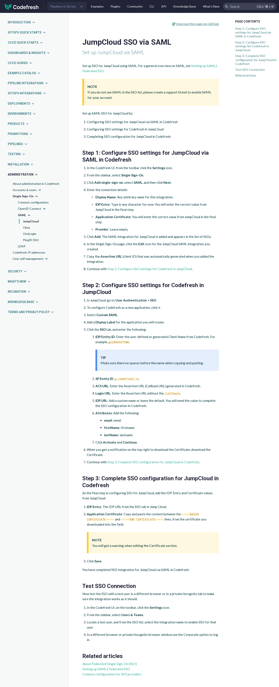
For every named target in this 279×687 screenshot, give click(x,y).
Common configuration (33, 202)
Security (17, 271)
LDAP (22, 246)
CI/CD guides (20, 63)
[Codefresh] (21, 6)
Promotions (20, 134)
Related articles (245, 75)
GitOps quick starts (27, 32)
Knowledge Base (184, 6)
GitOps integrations (27, 93)
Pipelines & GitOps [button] (63, 6)
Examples (97, 6)
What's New (211, 6)
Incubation (19, 291)
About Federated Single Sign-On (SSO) (109, 664)
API (163, 6)
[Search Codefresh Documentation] (249, 6)
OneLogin (29, 234)
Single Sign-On (26, 196)
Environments (22, 113)
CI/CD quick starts (25, 42)
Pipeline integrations (28, 83)
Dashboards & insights (29, 53)
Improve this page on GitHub (195, 24)
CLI (152, 6)
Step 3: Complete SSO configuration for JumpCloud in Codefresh (255, 59)
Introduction (21, 22)
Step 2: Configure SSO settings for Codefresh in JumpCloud (252, 46)
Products (18, 123)
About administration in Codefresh (36, 183)
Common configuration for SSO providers (111, 674)
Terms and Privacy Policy (31, 312)
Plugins (115, 6)
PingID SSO (31, 240)
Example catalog (24, 73)
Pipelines (18, 144)
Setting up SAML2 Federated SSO (106, 669)
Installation (21, 164)
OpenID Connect (32, 209)
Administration (23, 174)
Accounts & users (27, 190)
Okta (26, 227)
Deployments (21, 103)
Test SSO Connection (250, 69)
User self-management (31, 259)
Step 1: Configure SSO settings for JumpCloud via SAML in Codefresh (253, 32)
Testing (16, 154)
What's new (19, 281)
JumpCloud (31, 221)
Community (135, 6)
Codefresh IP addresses (29, 252)
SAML (24, 215)
